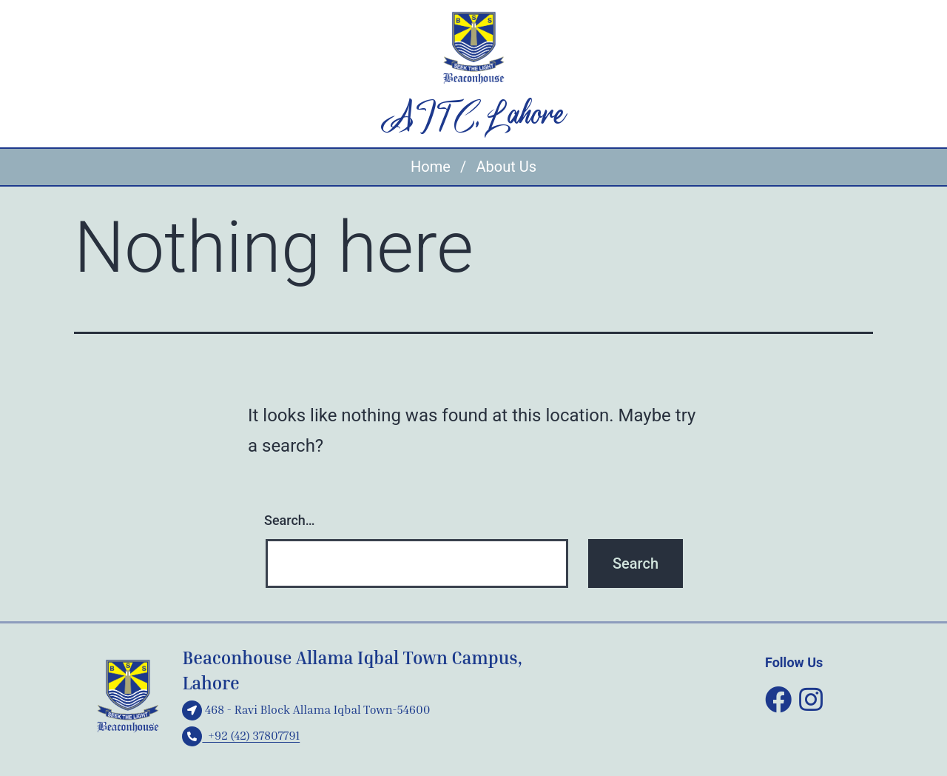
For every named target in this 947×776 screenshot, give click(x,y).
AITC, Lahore (474, 116)
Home (431, 166)
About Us (506, 166)
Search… (289, 520)
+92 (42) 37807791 (241, 735)
